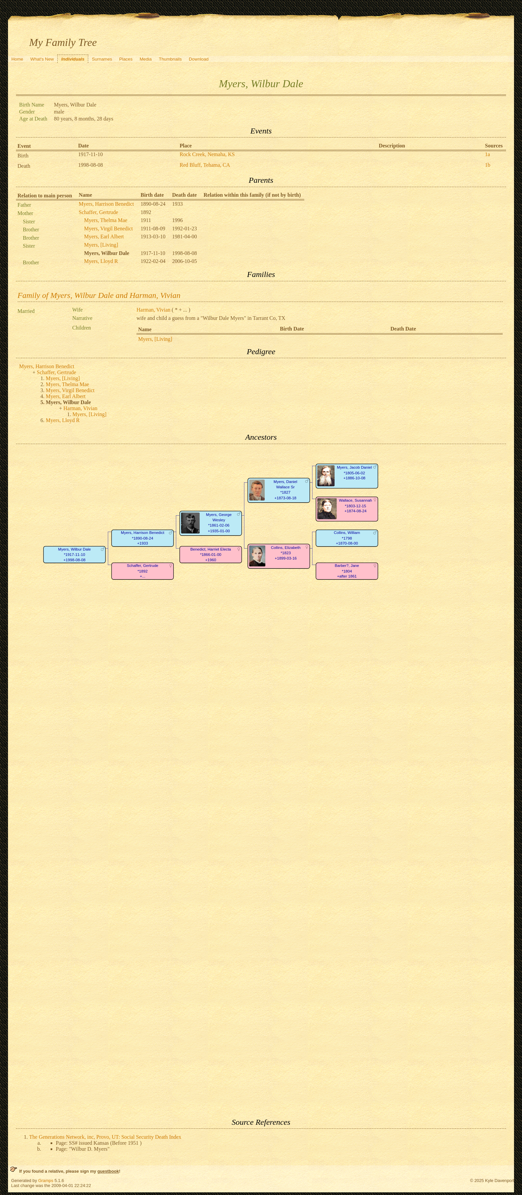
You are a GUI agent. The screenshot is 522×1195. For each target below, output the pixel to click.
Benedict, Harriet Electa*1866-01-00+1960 (210, 554)
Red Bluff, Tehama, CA (204, 165)
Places (125, 59)
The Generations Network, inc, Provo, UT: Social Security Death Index (105, 1137)
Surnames (102, 59)
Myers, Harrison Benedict (106, 204)
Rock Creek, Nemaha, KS (207, 154)
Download (198, 59)
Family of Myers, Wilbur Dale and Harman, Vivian (99, 295)
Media (145, 59)
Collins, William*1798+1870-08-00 (347, 538)
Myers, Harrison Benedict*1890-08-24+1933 (142, 538)
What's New (42, 59)
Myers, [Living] (101, 245)
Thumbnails (170, 59)
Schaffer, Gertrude (98, 212)
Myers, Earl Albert (104, 236)
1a (487, 154)
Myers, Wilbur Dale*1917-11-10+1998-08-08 (74, 554)
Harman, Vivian (153, 310)
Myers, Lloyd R (101, 261)
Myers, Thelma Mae (106, 220)
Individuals (73, 59)
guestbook (108, 1171)
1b (487, 165)
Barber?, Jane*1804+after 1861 (347, 571)
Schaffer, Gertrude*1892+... (142, 571)
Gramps (46, 1180)
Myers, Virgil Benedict (108, 228)
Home (17, 59)
